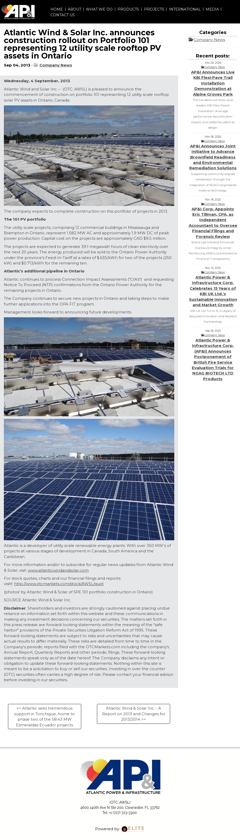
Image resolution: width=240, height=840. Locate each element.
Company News (55, 65)
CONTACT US (63, 15)
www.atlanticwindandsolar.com (58, 570)
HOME (57, 9)
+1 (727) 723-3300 (123, 813)
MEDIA (212, 9)
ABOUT (74, 9)
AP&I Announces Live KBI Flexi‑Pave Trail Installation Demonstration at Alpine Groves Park (213, 83)
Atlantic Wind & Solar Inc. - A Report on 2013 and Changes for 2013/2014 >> (133, 714)
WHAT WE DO (99, 9)
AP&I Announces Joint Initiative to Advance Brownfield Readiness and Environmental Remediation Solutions (213, 157)
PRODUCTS (128, 9)
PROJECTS (154, 9)
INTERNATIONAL (185, 9)
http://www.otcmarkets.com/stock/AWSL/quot (59, 583)
